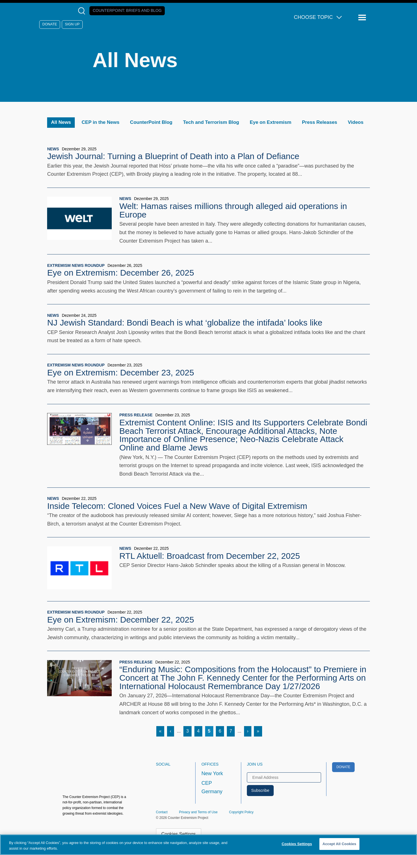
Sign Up (72, 24)
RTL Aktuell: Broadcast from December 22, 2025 (209, 556)
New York (212, 773)
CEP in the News (100, 122)
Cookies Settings (178, 833)
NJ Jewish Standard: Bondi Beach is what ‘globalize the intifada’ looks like (184, 322)
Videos (355, 122)
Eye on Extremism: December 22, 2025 (120, 619)
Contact (162, 812)
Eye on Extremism (270, 122)
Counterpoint (127, 10)
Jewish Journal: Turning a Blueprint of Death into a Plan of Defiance (173, 156)
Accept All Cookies (339, 844)
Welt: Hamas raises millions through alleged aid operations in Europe (233, 210)
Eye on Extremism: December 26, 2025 (120, 272)
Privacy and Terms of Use (198, 812)
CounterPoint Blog (151, 122)
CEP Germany (211, 787)
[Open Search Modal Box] (83, 11)
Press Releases (319, 122)
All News (61, 122)
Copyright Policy (241, 812)
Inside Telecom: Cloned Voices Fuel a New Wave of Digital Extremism (177, 506)
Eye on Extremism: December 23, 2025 (120, 372)
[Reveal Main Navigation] (363, 17)
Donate (49, 24)
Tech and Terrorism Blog (211, 122)
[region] (208, 844)
